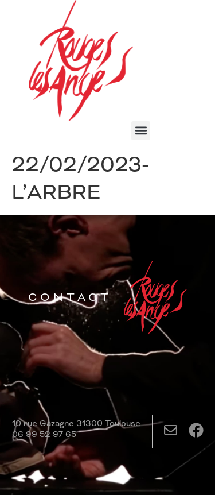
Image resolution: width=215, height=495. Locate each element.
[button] (140, 130)
